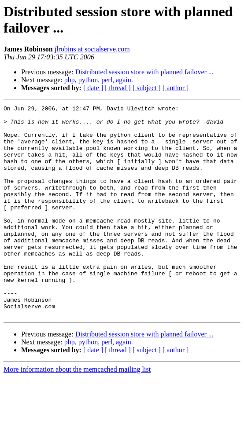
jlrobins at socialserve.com (92, 49)
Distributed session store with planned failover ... (144, 72)
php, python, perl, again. (98, 80)
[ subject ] (147, 87)
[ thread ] (118, 87)
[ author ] (176, 87)
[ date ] (93, 87)
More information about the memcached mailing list (77, 411)
